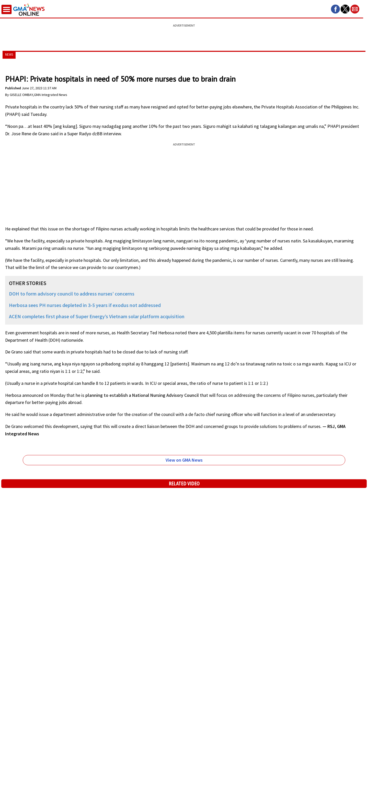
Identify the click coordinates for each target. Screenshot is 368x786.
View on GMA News (184, 460)
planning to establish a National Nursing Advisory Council (142, 395)
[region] (184, 34)
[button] (335, 9)
